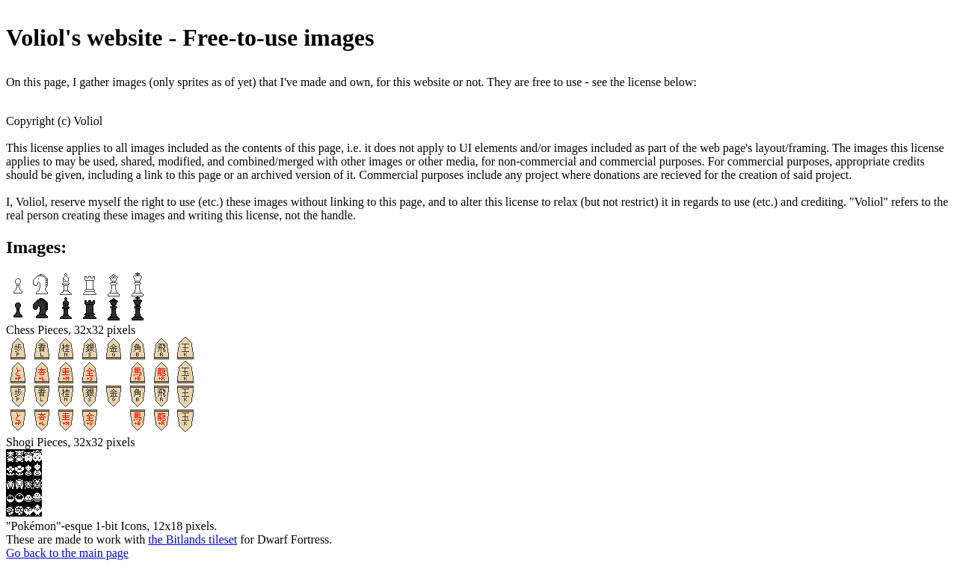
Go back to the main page (67, 553)
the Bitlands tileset (192, 539)
